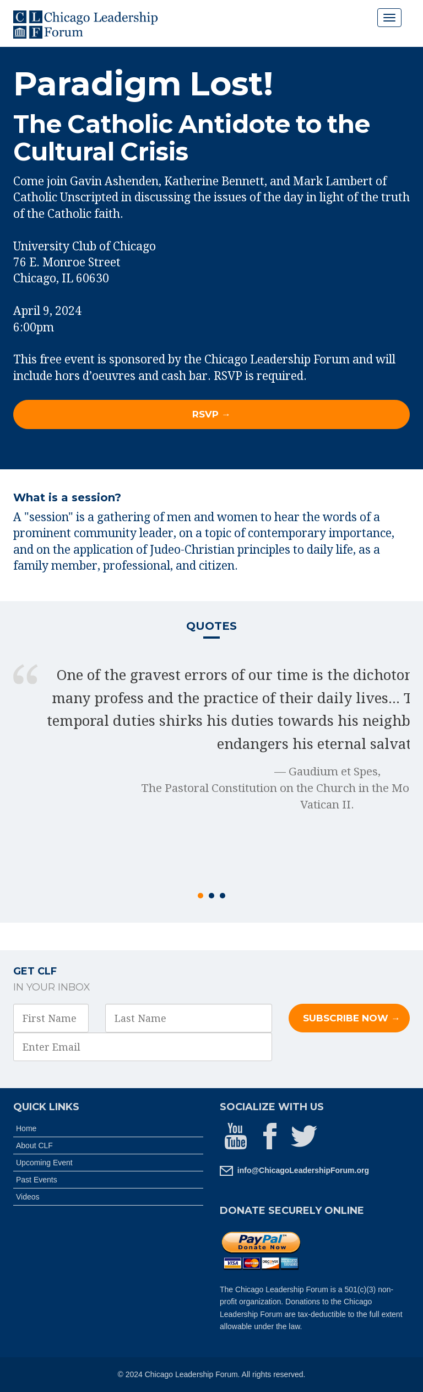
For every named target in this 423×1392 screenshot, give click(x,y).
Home (26, 1128)
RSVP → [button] (211, 414)
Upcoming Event (44, 1162)
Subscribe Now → (351, 1018)
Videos (28, 1196)
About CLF (34, 1145)
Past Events (36, 1179)
